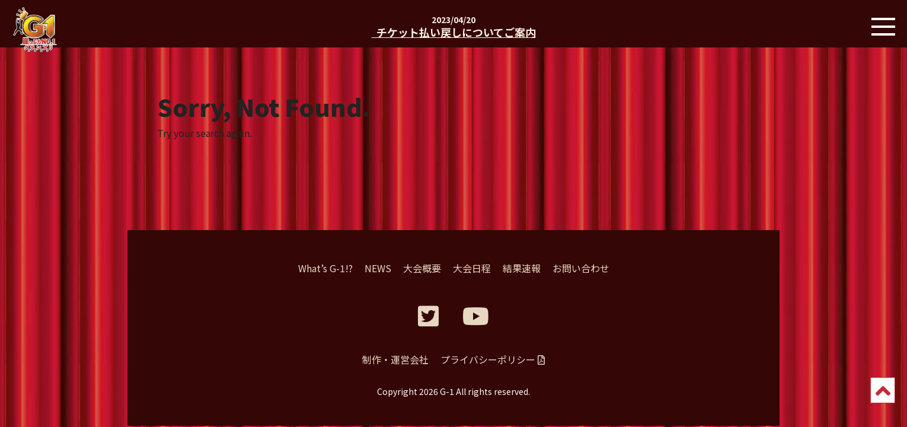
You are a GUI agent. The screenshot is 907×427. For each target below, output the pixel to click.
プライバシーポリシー (492, 359)
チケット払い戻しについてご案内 (454, 32)
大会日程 (472, 268)
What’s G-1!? (325, 268)
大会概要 (422, 268)
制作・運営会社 (395, 359)
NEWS (378, 268)
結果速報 (522, 268)
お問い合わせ (580, 268)
